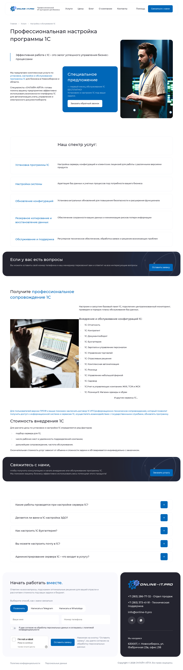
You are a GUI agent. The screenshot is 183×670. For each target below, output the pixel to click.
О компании (105, 9)
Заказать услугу (161, 472)
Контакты (122, 9)
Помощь (140, 9)
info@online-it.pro (140, 612)
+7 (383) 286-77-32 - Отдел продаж (150, 596)
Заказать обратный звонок (85, 103)
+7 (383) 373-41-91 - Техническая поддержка (148, 604)
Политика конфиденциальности (25, 663)
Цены (81, 9)
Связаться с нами (160, 9)
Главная (13, 24)
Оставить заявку (161, 267)
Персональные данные (56, 663)
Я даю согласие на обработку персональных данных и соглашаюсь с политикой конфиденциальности (56, 629)
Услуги (69, 9)
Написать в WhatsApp (71, 608)
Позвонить (19, 608)
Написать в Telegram (42, 608)
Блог (91, 9)
